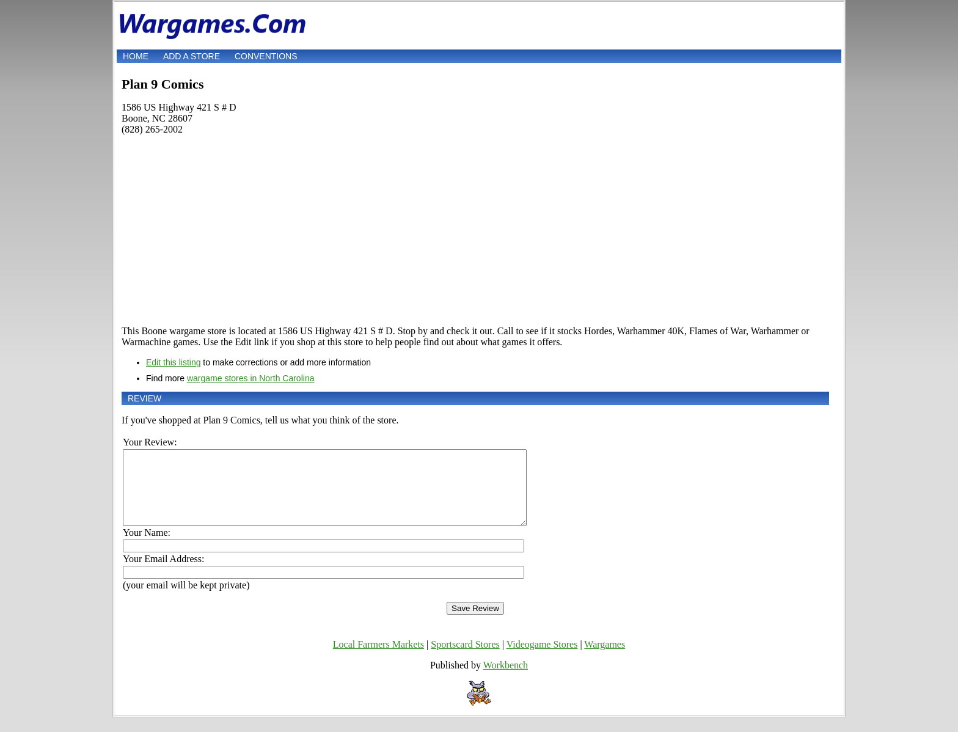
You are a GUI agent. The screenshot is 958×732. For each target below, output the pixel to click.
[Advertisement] (475, 230)
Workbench (505, 680)
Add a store (191, 56)
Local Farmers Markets (378, 659)
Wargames (604, 659)
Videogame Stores (542, 659)
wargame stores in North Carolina (251, 378)
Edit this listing (173, 362)
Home (135, 56)
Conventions (266, 56)
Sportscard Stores (465, 659)
